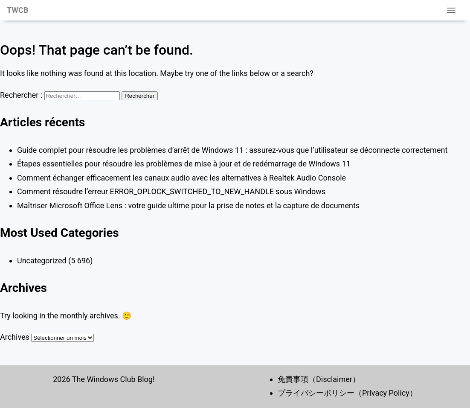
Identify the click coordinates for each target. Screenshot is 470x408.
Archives (14, 336)
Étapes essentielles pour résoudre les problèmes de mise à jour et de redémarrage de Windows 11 (184, 163)
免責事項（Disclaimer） (319, 379)
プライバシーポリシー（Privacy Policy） (347, 392)
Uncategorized (42, 260)
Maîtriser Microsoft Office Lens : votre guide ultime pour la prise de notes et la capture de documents (188, 205)
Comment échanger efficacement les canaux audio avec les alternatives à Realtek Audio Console (181, 177)
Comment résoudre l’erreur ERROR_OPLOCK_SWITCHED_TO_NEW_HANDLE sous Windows (171, 191)
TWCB (17, 10)
